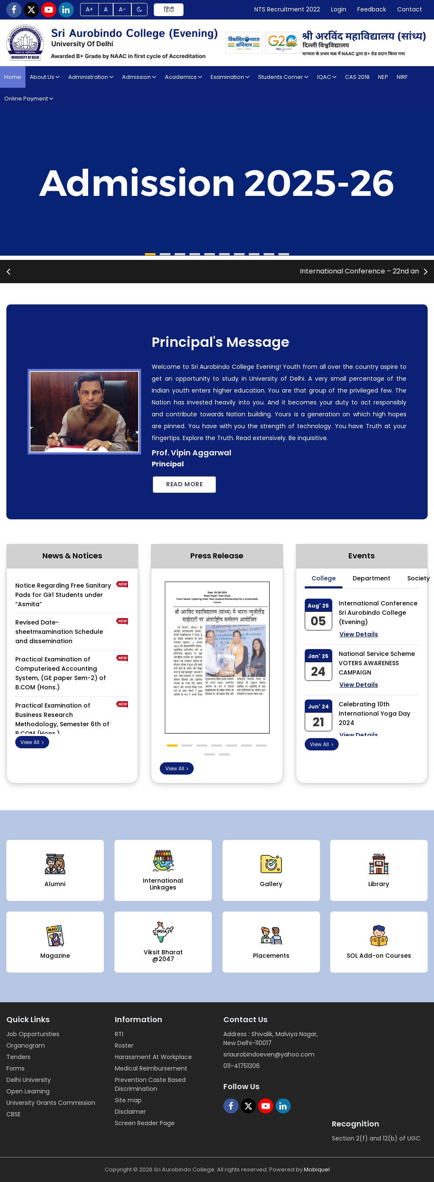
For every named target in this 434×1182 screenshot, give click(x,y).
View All (33, 742)
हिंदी (169, 10)
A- (122, 10)
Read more (184, 484)
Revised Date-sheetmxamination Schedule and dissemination (59, 625)
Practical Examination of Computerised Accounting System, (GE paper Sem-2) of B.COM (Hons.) (60, 667)
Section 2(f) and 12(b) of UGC (376, 1138)
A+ (89, 10)
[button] (150, 254)
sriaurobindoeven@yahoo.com (268, 1054)
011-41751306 (241, 1066)
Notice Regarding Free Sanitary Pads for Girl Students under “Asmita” (63, 588)
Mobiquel (317, 1169)
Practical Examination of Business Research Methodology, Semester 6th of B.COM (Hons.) (62, 713)
